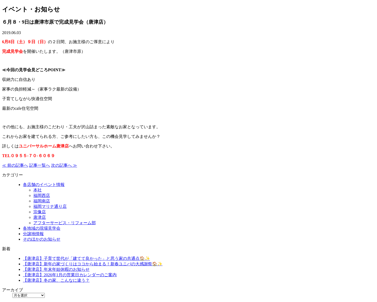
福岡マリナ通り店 (50, 206)
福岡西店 (41, 195)
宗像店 (39, 212)
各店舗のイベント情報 (44, 184)
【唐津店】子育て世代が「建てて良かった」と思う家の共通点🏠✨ (86, 258)
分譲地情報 (33, 234)
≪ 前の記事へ (15, 165)
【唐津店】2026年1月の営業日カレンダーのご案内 (70, 275)
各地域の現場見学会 (41, 228)
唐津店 (39, 217)
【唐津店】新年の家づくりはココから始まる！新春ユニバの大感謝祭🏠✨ (92, 264)
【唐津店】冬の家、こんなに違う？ (56, 280)
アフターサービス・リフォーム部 (64, 223)
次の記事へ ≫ (64, 165)
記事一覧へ (39, 165)
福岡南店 (41, 201)
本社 (37, 190)
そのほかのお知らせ (41, 239)
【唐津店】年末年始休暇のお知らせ (56, 269)
